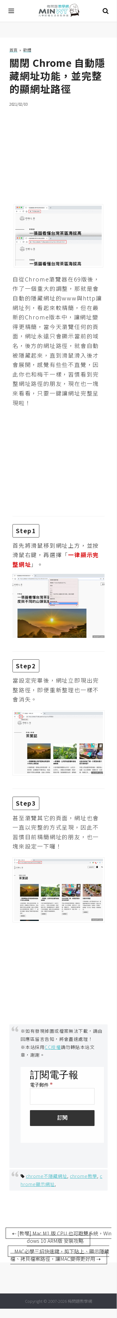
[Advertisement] (58, 151)
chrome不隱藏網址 (46, 1176)
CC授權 (53, 1047)
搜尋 (105, 10)
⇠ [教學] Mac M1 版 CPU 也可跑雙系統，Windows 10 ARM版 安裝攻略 (61, 1236)
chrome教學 (83, 1176)
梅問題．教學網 (58, 11)
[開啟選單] (11, 10)
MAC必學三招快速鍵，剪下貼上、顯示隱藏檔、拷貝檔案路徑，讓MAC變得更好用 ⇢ (60, 1254)
